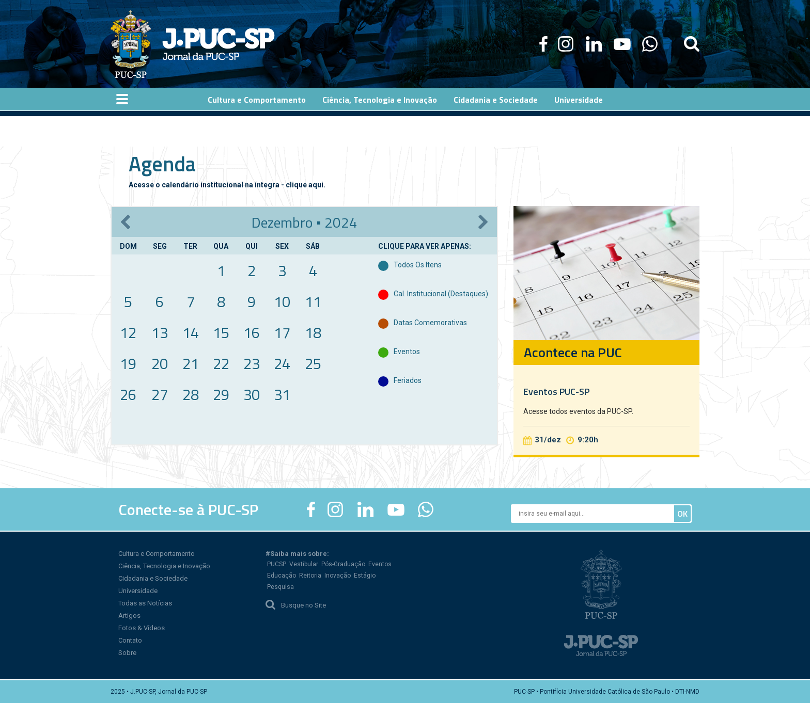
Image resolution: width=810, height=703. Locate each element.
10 (282, 301)
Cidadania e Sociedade (153, 578)
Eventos (407, 351)
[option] (606, 330)
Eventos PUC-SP (556, 391)
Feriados (408, 380)
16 (251, 332)
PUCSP (276, 564)
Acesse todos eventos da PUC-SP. (578, 411)
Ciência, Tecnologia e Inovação (164, 566)
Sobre (127, 653)
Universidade (138, 591)
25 (313, 363)
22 (221, 363)
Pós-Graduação (343, 564)
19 (128, 363)
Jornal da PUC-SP (218, 44)
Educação (281, 575)
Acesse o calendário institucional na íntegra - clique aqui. (227, 185)
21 (190, 363)
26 (128, 394)
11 (313, 301)
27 (159, 394)
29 (221, 394)
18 (313, 332)
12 (128, 332)
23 (251, 363)
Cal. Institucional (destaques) (441, 294)
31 (282, 394)
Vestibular (303, 564)
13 (159, 332)
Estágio (365, 575)
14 (190, 332)
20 (159, 363)
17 (282, 332)
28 (190, 394)
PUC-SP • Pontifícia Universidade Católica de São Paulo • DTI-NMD (606, 691)
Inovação (337, 575)
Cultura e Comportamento (156, 553)
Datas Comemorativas (430, 322)
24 (282, 363)
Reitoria (310, 575)
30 (251, 394)
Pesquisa (280, 586)
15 (221, 332)
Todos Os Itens (418, 265)
